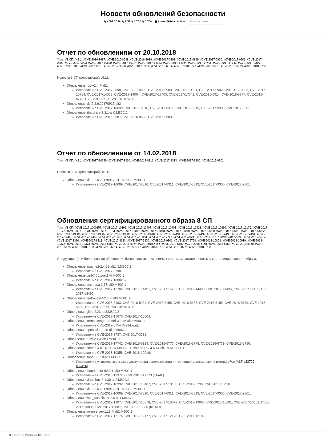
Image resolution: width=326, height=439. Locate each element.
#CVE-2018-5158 (196, 244)
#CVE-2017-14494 (243, 234)
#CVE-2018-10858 (209, 240)
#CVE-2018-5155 (149, 244)
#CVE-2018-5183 (83, 247)
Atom (181, 21)
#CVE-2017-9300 (115, 66)
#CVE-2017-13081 (228, 231)
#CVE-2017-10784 (125, 62)
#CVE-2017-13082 (253, 231)
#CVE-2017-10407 (139, 227)
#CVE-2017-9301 (138, 66)
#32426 (81, 366)
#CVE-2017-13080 (203, 231)
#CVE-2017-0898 (164, 59)
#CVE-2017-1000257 (88, 227)
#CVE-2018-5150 (102, 244)
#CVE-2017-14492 (193, 234)
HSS (40, 435)
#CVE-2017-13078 (153, 231)
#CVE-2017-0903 (76, 62)
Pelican (29, 435)
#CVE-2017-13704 (143, 234)
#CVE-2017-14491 (168, 234)
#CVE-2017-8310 (249, 62)
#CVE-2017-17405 (200, 62)
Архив (160, 21)
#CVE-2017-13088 (118, 234)
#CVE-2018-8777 (185, 66)
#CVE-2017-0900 (211, 59)
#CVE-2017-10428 (189, 227)
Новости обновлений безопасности (163, 13)
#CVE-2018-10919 (234, 240)
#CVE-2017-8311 (68, 66)
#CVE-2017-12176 (239, 227)
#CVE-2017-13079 (178, 231)
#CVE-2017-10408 (164, 227)
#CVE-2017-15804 (135, 237)
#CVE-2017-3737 (208, 237)
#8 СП (69, 59)
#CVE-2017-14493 (218, 234)
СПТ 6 (147, 21)
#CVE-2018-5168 (243, 244)
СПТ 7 (136, 21)
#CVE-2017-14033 (149, 62)
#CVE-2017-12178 (78, 231)
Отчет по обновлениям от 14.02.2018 (116, 153)
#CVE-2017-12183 (103, 231)
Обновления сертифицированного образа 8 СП (134, 220)
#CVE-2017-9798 (185, 240)
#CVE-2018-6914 (162, 66)
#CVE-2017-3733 (185, 237)
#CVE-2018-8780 (255, 66)
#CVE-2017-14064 (175, 62)
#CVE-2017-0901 (235, 59)
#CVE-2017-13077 (128, 231)
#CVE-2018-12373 (78, 244)
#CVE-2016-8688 (118, 59)
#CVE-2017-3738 (231, 237)
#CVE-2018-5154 (126, 244)
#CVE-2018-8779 (232, 66)
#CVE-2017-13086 (68, 234)
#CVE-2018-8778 (208, 66)
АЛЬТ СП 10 (112, 21)
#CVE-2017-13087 (93, 234)
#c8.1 (78, 59)
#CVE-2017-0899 (188, 59)
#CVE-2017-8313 (91, 66)
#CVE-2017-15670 (110, 237)
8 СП (126, 21)
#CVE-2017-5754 (255, 237)
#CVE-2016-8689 (141, 59)
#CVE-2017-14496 (85, 237)
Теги (171, 21)
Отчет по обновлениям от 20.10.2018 (116, 52)
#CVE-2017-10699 (100, 62)
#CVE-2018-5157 (173, 244)
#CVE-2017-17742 (225, 62)
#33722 (248, 361)
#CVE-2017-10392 (114, 227)
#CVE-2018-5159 (219, 244)
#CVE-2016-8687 (94, 59)
